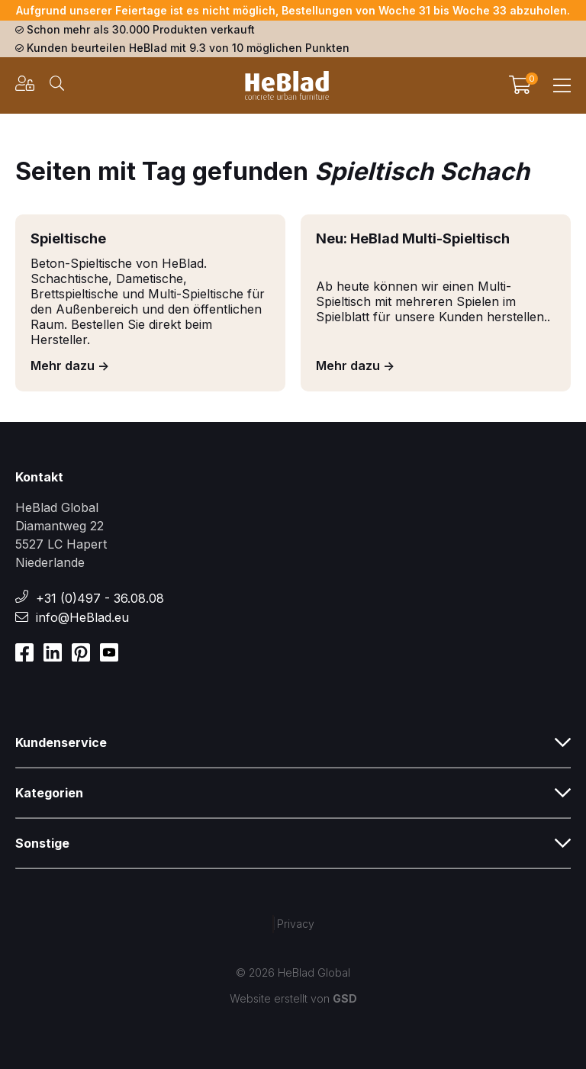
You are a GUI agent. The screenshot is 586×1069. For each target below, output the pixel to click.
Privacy (295, 923)
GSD (345, 998)
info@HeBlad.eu (82, 617)
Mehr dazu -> (70, 365)
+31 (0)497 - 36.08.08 (100, 598)
